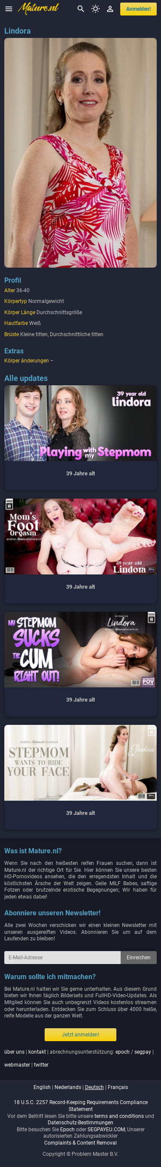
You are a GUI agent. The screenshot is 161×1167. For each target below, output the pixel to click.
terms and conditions (119, 1116)
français (118, 1087)
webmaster (17, 1065)
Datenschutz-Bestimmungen (80, 1123)
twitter (41, 1065)
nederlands (68, 1087)
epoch (122, 1052)
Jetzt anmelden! (80, 1035)
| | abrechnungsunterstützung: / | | (79, 1058)
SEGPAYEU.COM (106, 1129)
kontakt (37, 1052)
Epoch (67, 1129)
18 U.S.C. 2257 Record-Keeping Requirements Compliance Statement (81, 1105)
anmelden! (138, 9)
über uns (14, 1052)
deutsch (94, 1087)
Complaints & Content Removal (80, 1143)
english (42, 1087)
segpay (142, 1052)
